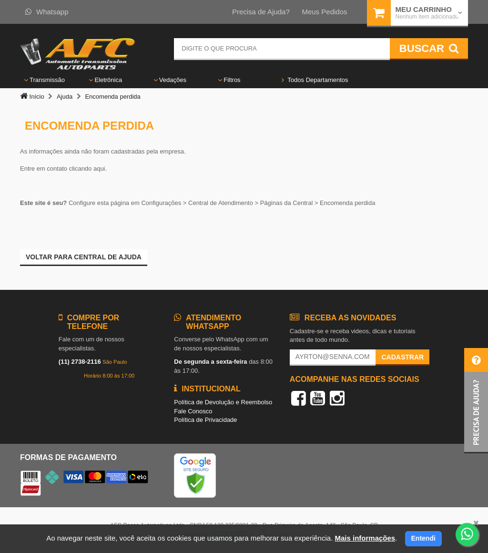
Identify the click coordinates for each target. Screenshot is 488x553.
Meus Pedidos (324, 12)
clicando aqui (87, 168)
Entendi (423, 538)
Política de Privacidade (205, 419)
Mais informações (365, 538)
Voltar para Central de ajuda (84, 257)
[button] (476, 400)
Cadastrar (402, 357)
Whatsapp (47, 12)
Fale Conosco (193, 411)
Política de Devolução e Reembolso (223, 402)
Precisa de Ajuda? (261, 12)
